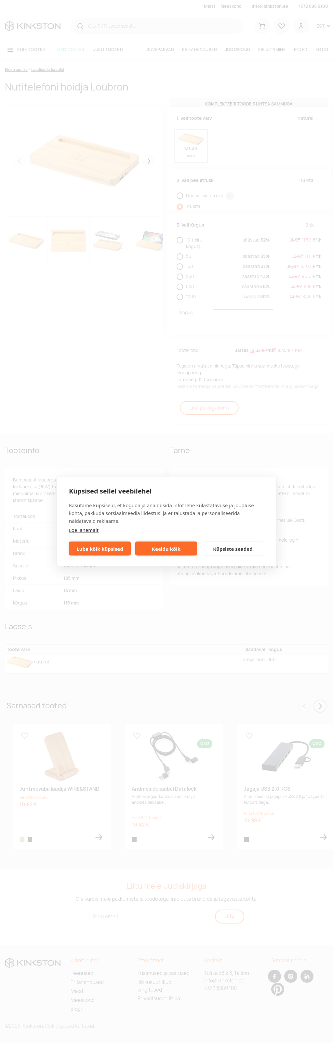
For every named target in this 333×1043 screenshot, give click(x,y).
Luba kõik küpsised (99, 548)
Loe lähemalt (84, 530)
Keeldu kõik (166, 548)
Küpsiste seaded (233, 548)
